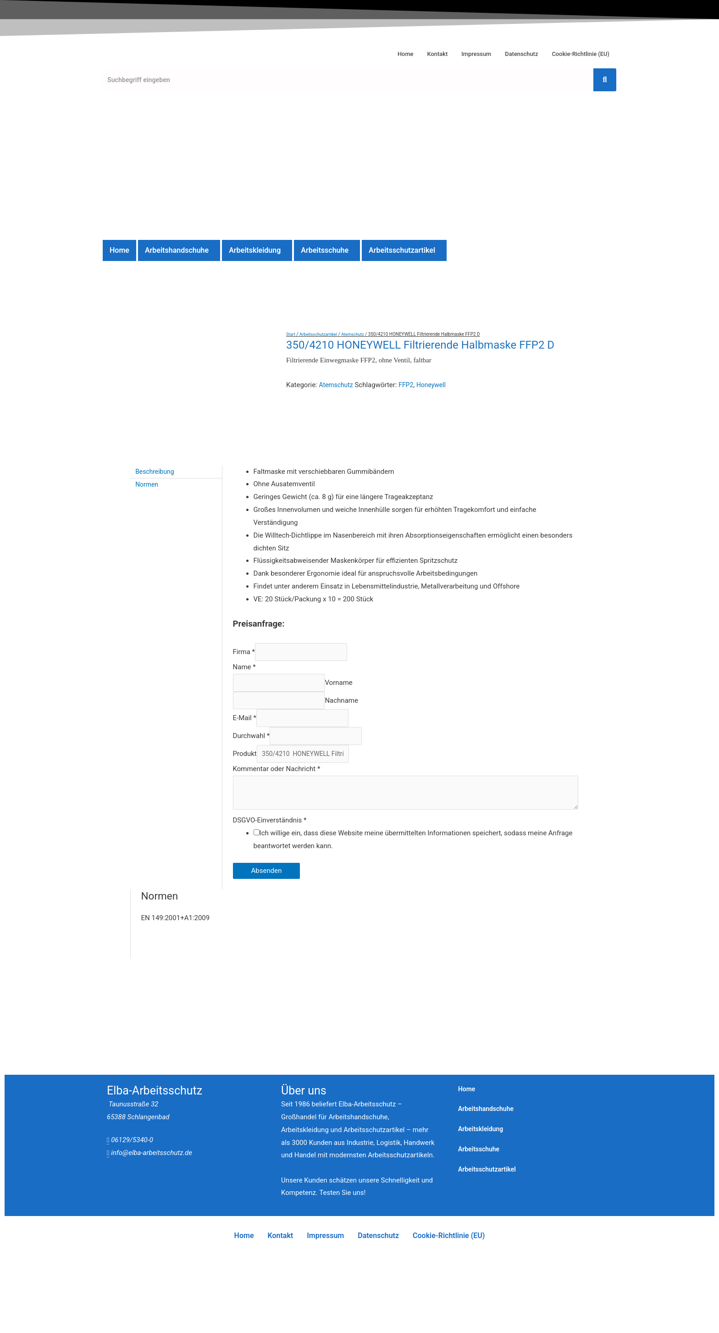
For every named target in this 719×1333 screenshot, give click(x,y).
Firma (244, 579)
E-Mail (244, 650)
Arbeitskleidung (255, 250)
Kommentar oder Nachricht (277, 705)
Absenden (266, 809)
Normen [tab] (148, 410)
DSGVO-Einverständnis (270, 759)
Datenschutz (509, 52)
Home (381, 52)
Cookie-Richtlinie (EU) (575, 52)
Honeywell (436, 385)
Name (244, 595)
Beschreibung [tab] (156, 398)
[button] (179, 250)
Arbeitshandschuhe (177, 250)
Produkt (245, 689)
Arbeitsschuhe (324, 250)
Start (291, 334)
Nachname (352, 631)
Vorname (349, 611)
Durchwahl (251, 670)
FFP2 (409, 385)
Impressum (459, 52)
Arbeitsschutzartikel (402, 250)
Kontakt (416, 52)
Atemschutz (357, 334)
